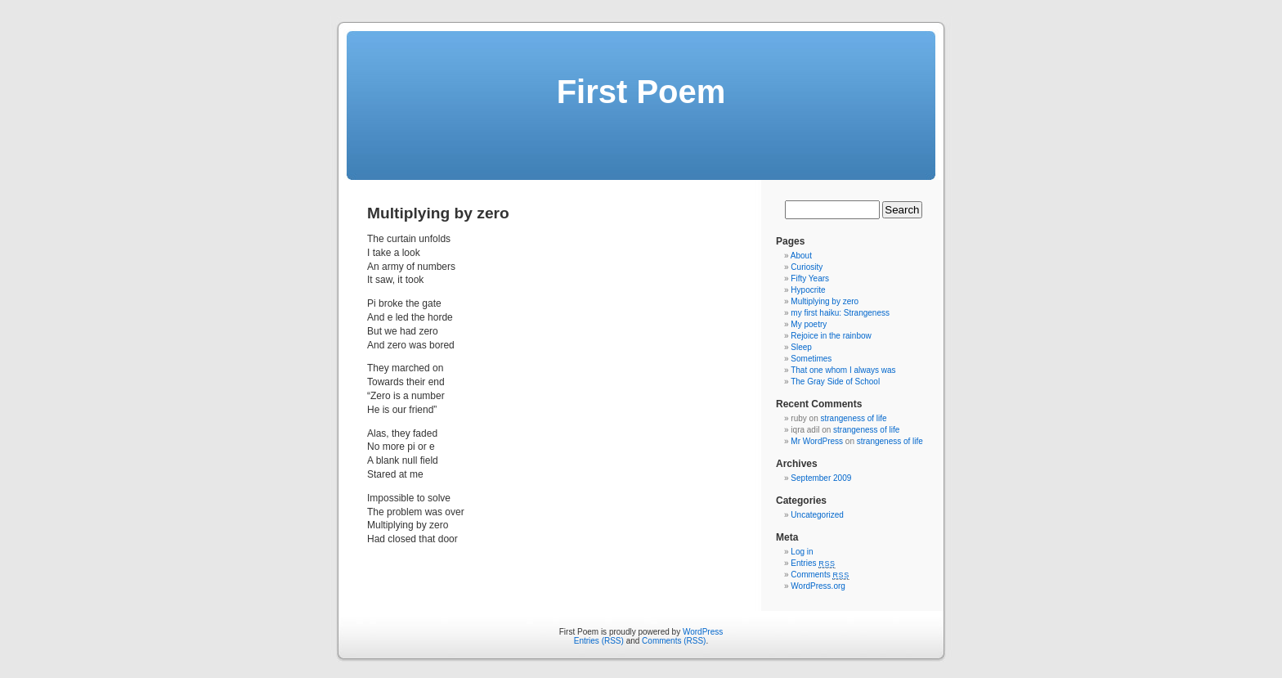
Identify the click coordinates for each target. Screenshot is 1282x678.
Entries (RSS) (599, 640)
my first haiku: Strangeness (840, 312)
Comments (820, 574)
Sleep (801, 347)
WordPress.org (818, 585)
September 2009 (821, 478)
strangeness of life (853, 418)
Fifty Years (810, 278)
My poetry (809, 324)
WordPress (703, 631)
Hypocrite (808, 289)
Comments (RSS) (674, 640)
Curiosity (807, 267)
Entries (813, 563)
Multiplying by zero (824, 301)
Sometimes (811, 358)
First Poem (641, 92)
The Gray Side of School (835, 381)
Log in (802, 551)
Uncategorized (817, 514)
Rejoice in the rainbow (831, 335)
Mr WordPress (817, 441)
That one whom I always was (843, 370)
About (801, 255)
